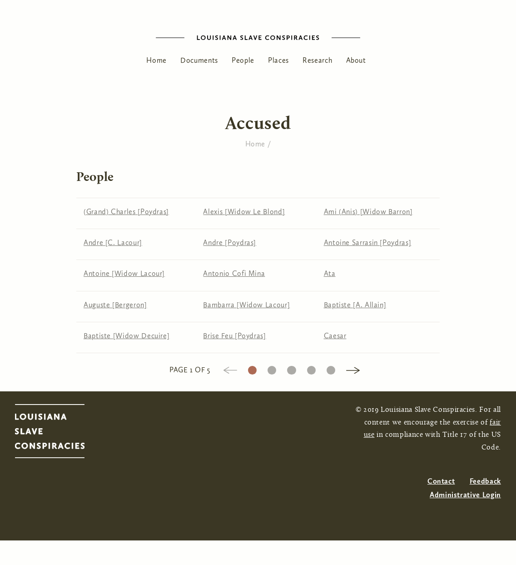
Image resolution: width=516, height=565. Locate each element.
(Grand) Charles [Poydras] (126, 211)
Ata (330, 273)
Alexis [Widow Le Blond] (244, 211)
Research (317, 60)
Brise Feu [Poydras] (234, 335)
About (356, 60)
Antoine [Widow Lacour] (124, 273)
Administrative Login (465, 494)
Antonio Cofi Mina (234, 273)
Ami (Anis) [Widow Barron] (368, 211)
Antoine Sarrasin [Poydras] (368, 242)
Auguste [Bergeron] (115, 304)
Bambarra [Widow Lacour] (246, 304)
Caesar (335, 335)
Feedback (485, 481)
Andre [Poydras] (229, 242)
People (243, 60)
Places (278, 60)
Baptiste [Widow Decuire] (126, 335)
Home (156, 60)
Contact (441, 481)
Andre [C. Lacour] (113, 242)
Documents (199, 60)
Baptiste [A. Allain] (355, 304)
